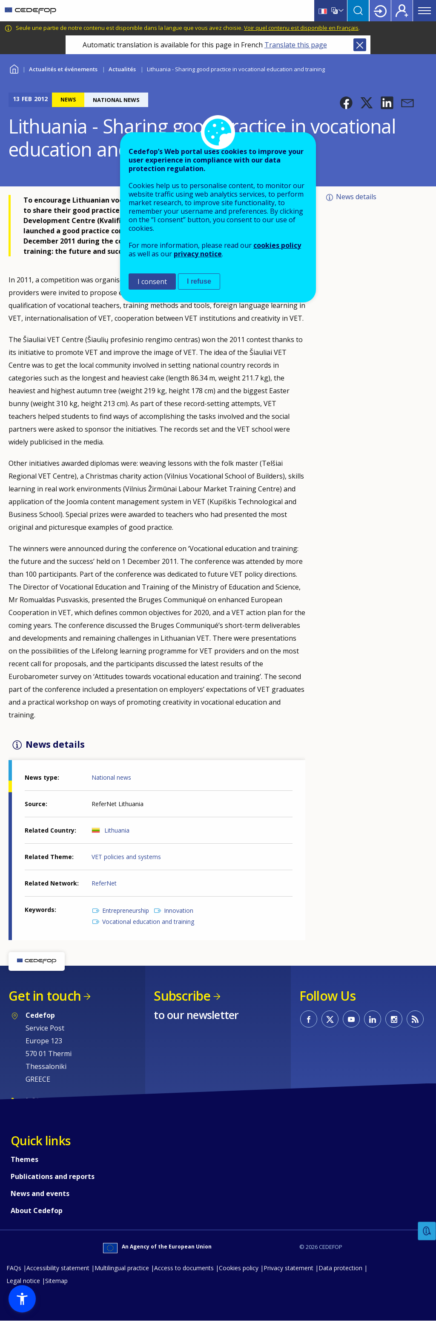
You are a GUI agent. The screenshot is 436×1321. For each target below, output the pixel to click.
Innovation (178, 910)
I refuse (199, 281)
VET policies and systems (126, 857)
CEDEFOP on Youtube (351, 1019)
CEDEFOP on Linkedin (372, 1019)
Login (380, 10)
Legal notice (23, 1281)
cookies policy (277, 245)
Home (14, 68)
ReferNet (104, 883)
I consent (152, 281)
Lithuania (116, 830)
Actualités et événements (63, 69)
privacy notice (198, 253)
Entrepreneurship (125, 910)
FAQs (13, 1268)
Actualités (122, 69)
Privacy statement (288, 1268)
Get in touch (45, 996)
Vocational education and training (148, 921)
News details (356, 196)
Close (359, 44)
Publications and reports (53, 1176)
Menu (424, 10)
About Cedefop (37, 1210)
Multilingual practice (122, 1268)
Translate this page (295, 44)
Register (402, 10)
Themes (24, 1159)
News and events (40, 1193)
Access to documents (184, 1268)
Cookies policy (238, 1268)
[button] (346, 102)
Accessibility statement (57, 1268)
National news (111, 777)
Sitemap (56, 1281)
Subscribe (182, 996)
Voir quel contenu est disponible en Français (301, 28)
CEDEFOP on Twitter (329, 1019)
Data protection (340, 1268)
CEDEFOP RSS (415, 1019)
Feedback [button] (427, 1231)
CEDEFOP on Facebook (308, 1019)
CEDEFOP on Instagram (393, 1019)
